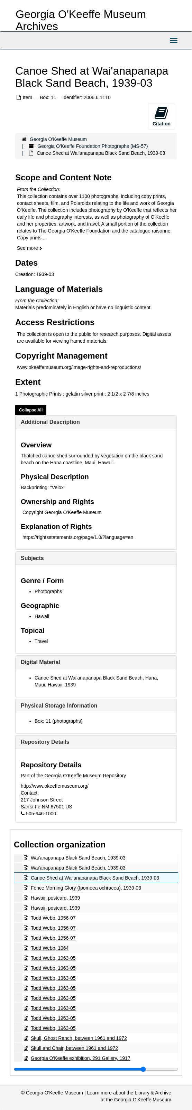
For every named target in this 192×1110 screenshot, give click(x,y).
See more (29, 248)
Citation (162, 116)
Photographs (48, 591)
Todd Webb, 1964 (50, 948)
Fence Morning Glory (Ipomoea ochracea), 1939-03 (86, 888)
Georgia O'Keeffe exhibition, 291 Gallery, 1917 (80, 1058)
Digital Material (40, 662)
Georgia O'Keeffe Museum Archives (81, 20)
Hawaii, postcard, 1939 (55, 898)
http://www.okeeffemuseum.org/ (55, 786)
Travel (41, 641)
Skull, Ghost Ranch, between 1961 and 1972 (79, 1038)
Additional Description (50, 422)
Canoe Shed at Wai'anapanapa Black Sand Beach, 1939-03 (95, 878)
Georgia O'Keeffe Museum (58, 139)
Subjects (32, 558)
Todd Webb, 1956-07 (53, 918)
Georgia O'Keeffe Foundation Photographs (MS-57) (92, 146)
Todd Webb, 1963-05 (53, 958)
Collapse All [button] (31, 410)
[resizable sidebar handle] (96, 1069)
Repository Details (45, 742)
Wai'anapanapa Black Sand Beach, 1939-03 (78, 858)
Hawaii (42, 616)
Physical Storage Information (59, 706)
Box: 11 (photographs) (59, 721)
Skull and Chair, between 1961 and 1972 (74, 1048)
